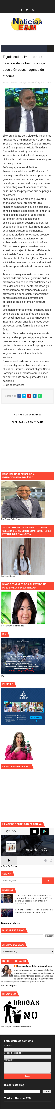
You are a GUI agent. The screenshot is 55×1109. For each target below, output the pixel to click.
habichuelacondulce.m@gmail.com (34, 966)
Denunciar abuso (10, 923)
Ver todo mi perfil (9, 985)
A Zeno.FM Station (9, 866)
